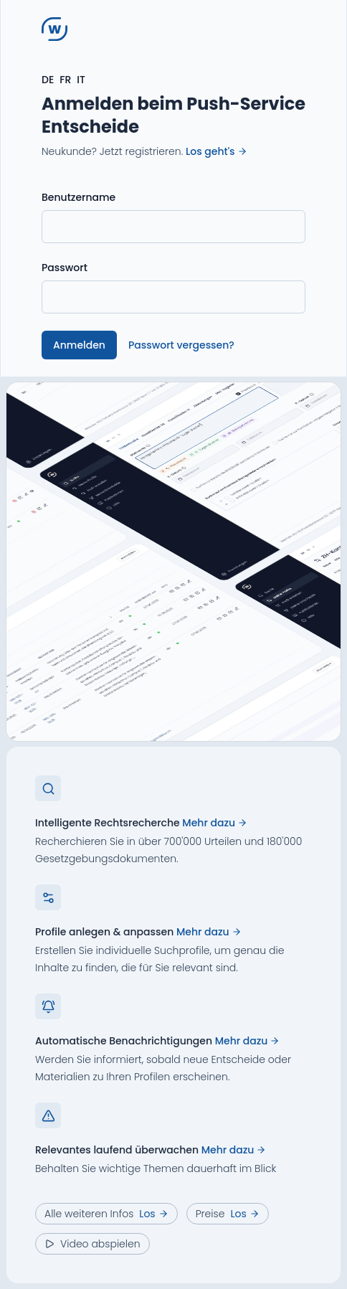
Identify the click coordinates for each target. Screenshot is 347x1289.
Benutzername (78, 197)
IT (81, 79)
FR (65, 79)
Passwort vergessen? (181, 345)
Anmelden (79, 345)
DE (48, 79)
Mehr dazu (214, 823)
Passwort (64, 267)
